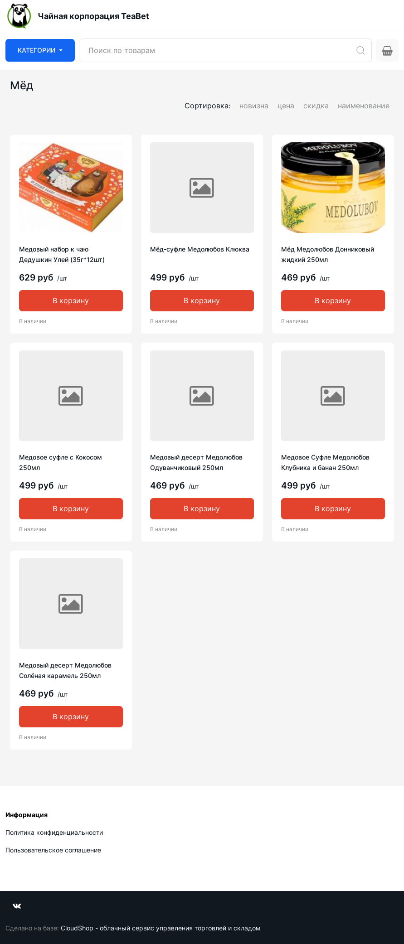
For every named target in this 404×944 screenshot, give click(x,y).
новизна (253, 105)
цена (285, 105)
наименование (363, 105)
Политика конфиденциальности (54, 832)
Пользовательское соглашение (53, 850)
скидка (316, 105)
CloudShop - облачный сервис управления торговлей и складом (161, 928)
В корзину (71, 300)
